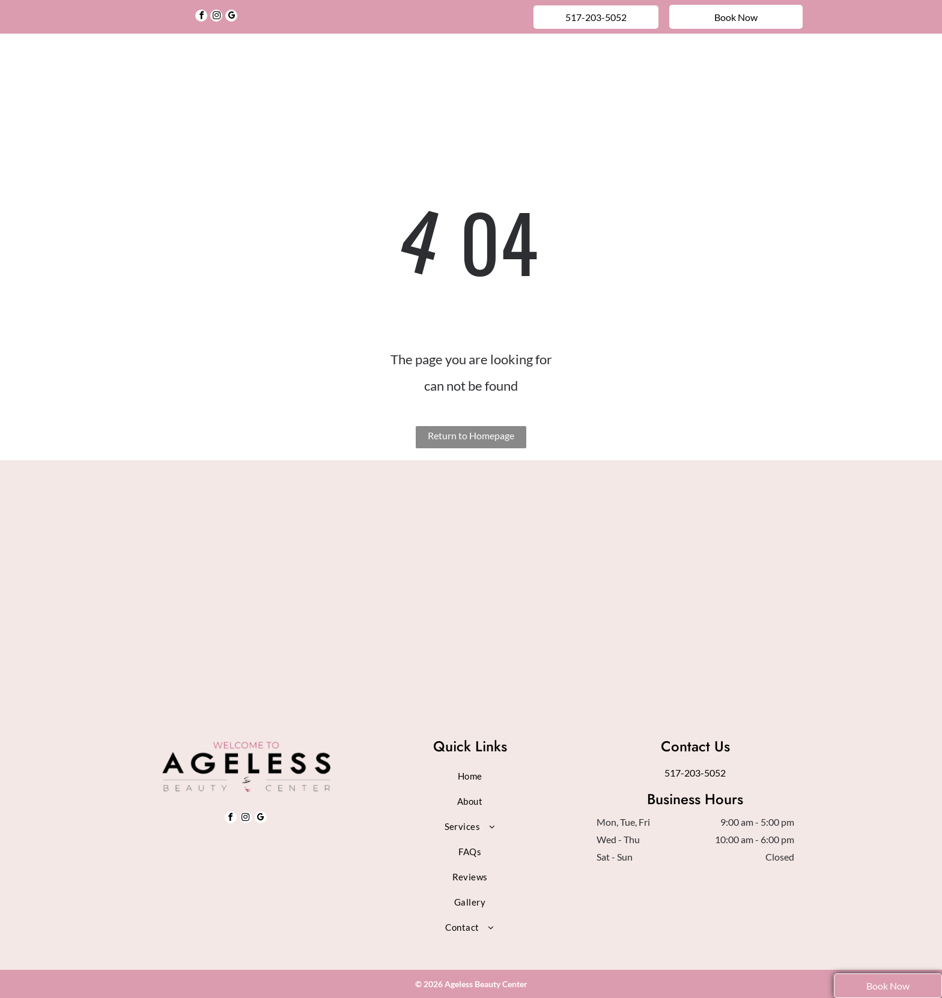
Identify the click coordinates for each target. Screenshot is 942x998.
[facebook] (201, 17)
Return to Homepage (471, 435)
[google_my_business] (231, 17)
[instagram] (216, 17)
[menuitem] (267, 62)
